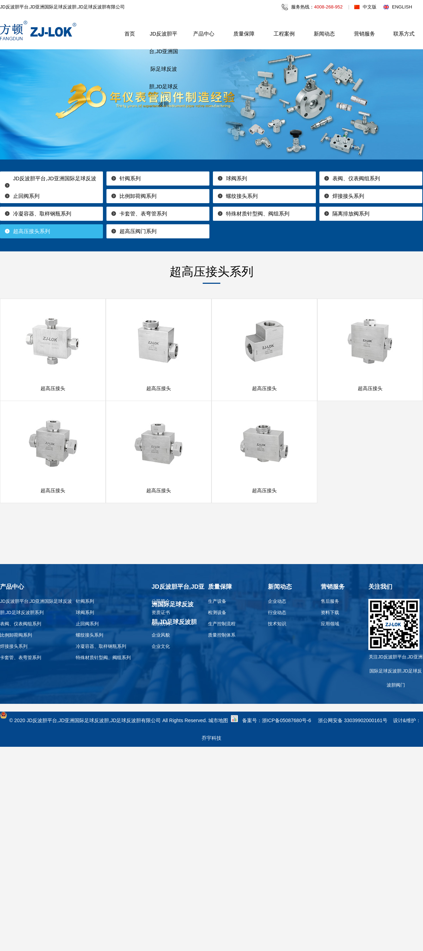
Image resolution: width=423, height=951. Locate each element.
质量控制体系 (221, 635)
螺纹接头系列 (242, 196)
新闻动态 (324, 34)
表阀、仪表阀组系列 (356, 178)
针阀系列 (130, 178)
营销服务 (364, 34)
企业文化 (161, 646)
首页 (129, 34)
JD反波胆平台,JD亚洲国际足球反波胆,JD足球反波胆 (163, 69)
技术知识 (277, 623)
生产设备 (217, 601)
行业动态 (277, 612)
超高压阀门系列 (138, 231)
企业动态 (277, 601)
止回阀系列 (26, 196)
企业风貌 (161, 635)
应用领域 (330, 623)
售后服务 (330, 601)
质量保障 (244, 34)
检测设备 (217, 612)
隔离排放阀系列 (350, 214)
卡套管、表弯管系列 (143, 214)
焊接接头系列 (348, 196)
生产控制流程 (221, 623)
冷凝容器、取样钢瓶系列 (42, 214)
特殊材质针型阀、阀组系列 (257, 214)
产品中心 (203, 34)
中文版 (369, 7)
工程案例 (284, 34)
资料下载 (330, 612)
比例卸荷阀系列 (138, 196)
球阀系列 (236, 178)
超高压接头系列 (31, 231)
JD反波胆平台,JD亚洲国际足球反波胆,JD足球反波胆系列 (48, 185)
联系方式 (404, 34)
